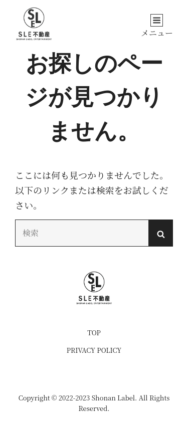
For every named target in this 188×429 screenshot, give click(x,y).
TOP (94, 332)
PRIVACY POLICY (94, 350)
